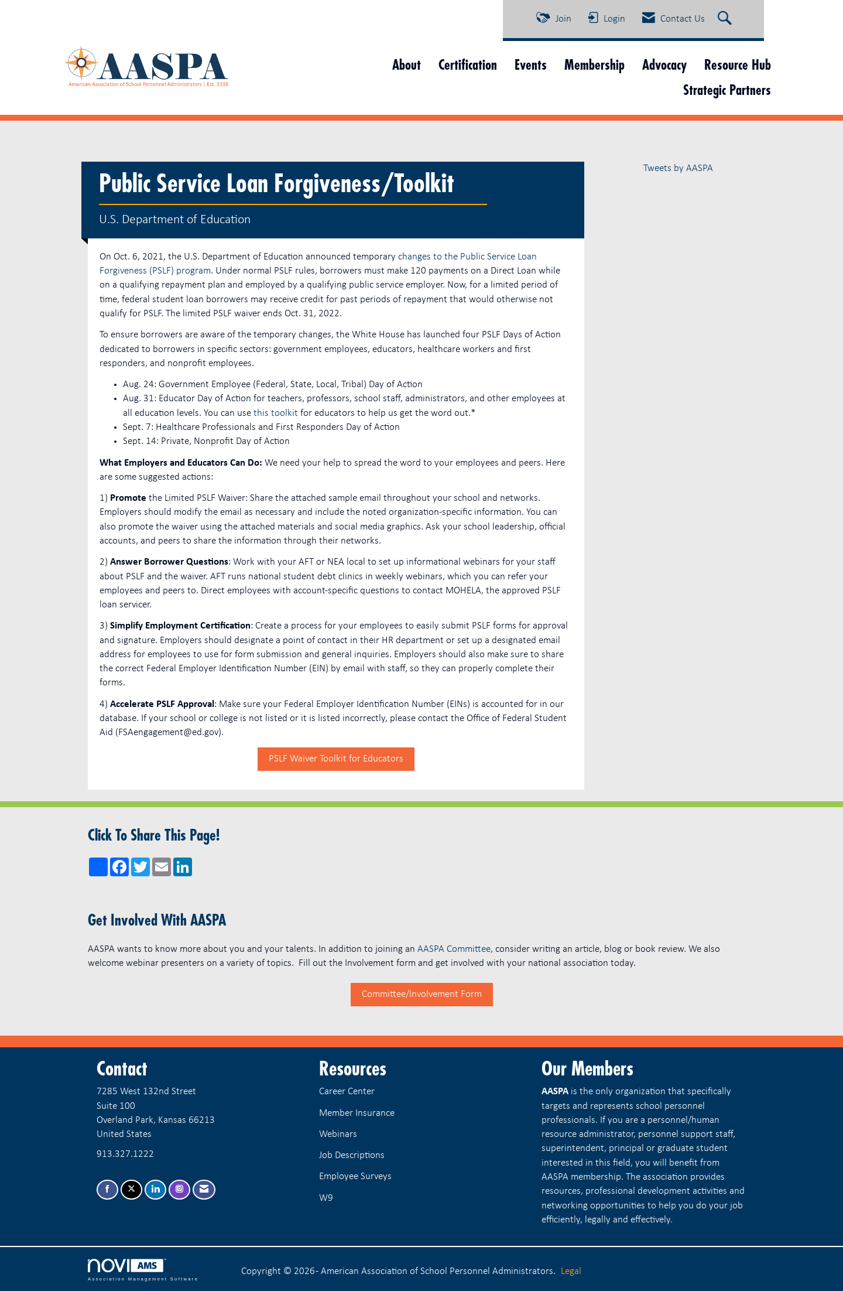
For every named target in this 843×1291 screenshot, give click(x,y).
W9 (326, 1198)
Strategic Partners (727, 89)
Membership (594, 64)
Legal (571, 1271)
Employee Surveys (355, 1176)
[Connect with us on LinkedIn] (155, 1190)
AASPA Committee (454, 949)
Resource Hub (737, 64)
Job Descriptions (352, 1155)
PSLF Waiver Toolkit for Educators (336, 759)
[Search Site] (726, 19)
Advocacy (664, 64)
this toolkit (275, 413)
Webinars (338, 1134)
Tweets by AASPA (678, 168)
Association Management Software (143, 1270)
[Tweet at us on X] (131, 1190)
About (406, 64)
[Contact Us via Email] (204, 1190)
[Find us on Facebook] (107, 1190)
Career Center (347, 1092)
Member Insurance (357, 1113)
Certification (467, 64)
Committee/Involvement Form (422, 994)
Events (531, 64)
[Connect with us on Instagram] (179, 1190)
